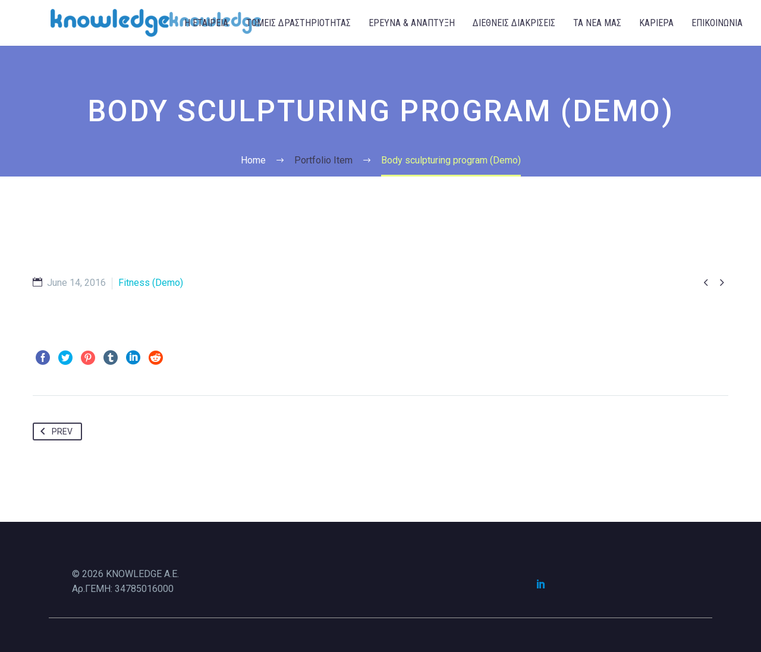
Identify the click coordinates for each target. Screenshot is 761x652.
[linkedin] (541, 583)
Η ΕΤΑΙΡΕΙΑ (206, 23)
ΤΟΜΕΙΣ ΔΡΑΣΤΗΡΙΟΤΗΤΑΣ (298, 23)
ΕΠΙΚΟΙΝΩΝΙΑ (717, 23)
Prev (54, 431)
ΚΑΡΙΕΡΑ (656, 23)
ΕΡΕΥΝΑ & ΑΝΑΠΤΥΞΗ (412, 23)
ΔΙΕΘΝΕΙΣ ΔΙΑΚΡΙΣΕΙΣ (514, 23)
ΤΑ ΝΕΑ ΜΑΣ (597, 23)
